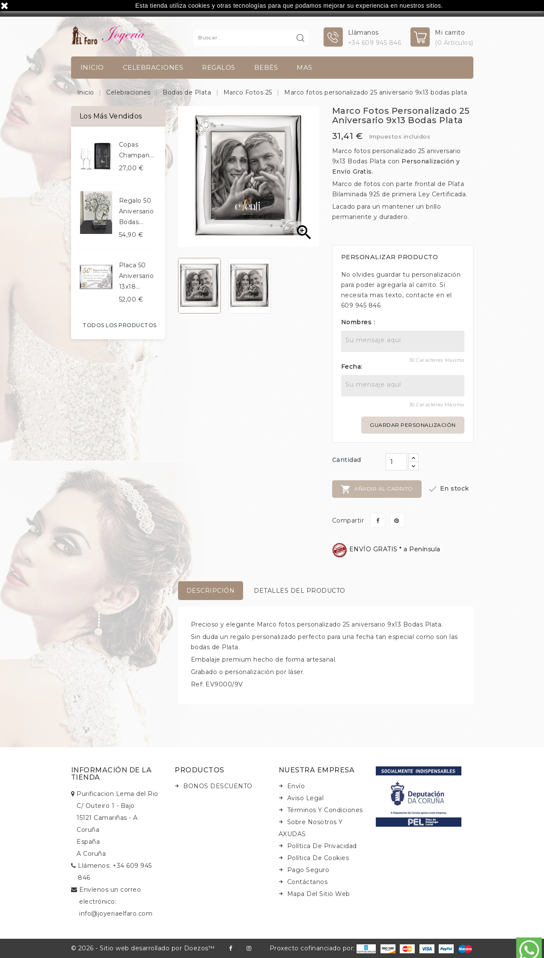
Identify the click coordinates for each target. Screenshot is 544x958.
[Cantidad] (396, 461)
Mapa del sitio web (318, 894)
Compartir (377, 520)
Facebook (230, 948)
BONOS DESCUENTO (218, 786)
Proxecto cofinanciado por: (323, 948)
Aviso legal (305, 798)
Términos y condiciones (325, 810)
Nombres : (358, 322)
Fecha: (352, 366)
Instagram (248, 948)
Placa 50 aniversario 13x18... (136, 275)
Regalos (218, 67)
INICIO (92, 67)
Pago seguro (308, 870)
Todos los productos (120, 325)
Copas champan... (136, 150)
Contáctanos (307, 882)
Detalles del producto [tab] (299, 590)
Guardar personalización (413, 425)
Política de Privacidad (322, 846)
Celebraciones (153, 67)
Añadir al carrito (377, 489)
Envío (296, 786)
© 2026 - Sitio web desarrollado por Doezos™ (143, 948)
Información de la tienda (111, 774)
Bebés (266, 67)
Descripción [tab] (211, 590)
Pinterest (396, 520)
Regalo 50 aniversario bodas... (136, 211)
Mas (304, 67)
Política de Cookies (318, 858)
